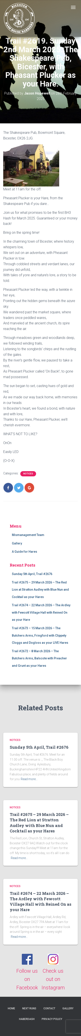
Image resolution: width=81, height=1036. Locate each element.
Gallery (17, 543)
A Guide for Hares (24, 551)
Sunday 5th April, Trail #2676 (32, 574)
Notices (28, 473)
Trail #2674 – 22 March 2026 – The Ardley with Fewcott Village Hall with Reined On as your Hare (41, 612)
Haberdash (27, 1019)
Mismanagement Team (28, 535)
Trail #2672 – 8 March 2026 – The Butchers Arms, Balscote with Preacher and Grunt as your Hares (39, 658)
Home (11, 1008)
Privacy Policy (52, 1019)
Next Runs (29, 1008)
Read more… (29, 779)
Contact (49, 1008)
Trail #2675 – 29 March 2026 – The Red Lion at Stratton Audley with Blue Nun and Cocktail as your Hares (40, 590)
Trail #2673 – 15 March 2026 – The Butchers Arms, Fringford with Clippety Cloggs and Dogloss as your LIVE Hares (40, 635)
